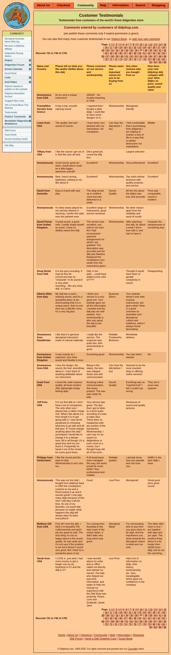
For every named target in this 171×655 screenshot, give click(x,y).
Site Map (9, 145)
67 (155, 56)
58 (112, 56)
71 (111, 59)
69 (165, 56)
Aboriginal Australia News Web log (14, 40)
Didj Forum (10, 130)
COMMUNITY (17, 33)
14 (160, 44)
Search (140, 5)
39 (150, 50)
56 (103, 56)
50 (139, 53)
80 (154, 59)
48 (130, 53)
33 (122, 50)
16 (106, 47)
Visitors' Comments (15, 116)
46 (120, 53)
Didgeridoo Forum (14, 65)
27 (158, 47)
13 (155, 44)
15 (165, 44)
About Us (43, 5)
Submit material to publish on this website (16, 87)
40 (155, 50)
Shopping (158, 5)
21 (130, 47)
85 (160, 62)
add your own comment (146, 39)
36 (136, 50)
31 (112, 50)
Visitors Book (119, 39)
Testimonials (11, 112)
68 (160, 56)
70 (106, 59)
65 (146, 56)
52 (149, 53)
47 (125, 53)
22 (135, 47)
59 (117, 56)
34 (126, 50)
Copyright (132, 649)
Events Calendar (13, 69)
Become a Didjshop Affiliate (14, 47)
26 (154, 47)
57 (107, 56)
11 (146, 44)
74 (125, 59)
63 (136, 56)
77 (139, 59)
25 (149, 47)
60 (122, 56)
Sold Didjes (11, 82)
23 (139, 47)
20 (125, 47)
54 (158, 53)
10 (141, 44)
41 (160, 50)
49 (135, 53)
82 (163, 59)
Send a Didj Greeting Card (100, 638)
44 (111, 53)
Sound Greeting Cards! (16, 139)
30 (107, 50)
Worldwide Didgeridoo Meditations (17, 122)
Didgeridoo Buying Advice (14, 54)
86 (165, 62)
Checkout (63, 5)
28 (163, 47)
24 (144, 47)
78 (144, 59)
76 (135, 59)
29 (103, 50)
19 (120, 47)
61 (126, 56)
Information (121, 5)
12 (150, 44)
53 (154, 53)
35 (131, 50)
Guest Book (10, 73)
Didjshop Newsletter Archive (15, 95)
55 (163, 53)
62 (131, 56)
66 (150, 56)
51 (144, 53)
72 (115, 59)
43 (106, 53)
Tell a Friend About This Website (16, 106)
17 (111, 47)
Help (103, 5)
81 (158, 59)
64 (141, 56)
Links (8, 77)
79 (149, 59)
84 (155, 62)
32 (117, 50)
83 (150, 62)
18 (115, 47)
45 (115, 53)
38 (146, 50)
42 (165, 50)
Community (85, 5)
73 (120, 59)
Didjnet (8, 60)
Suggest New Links (14, 101)
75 (130, 59)
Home (61, 635)
